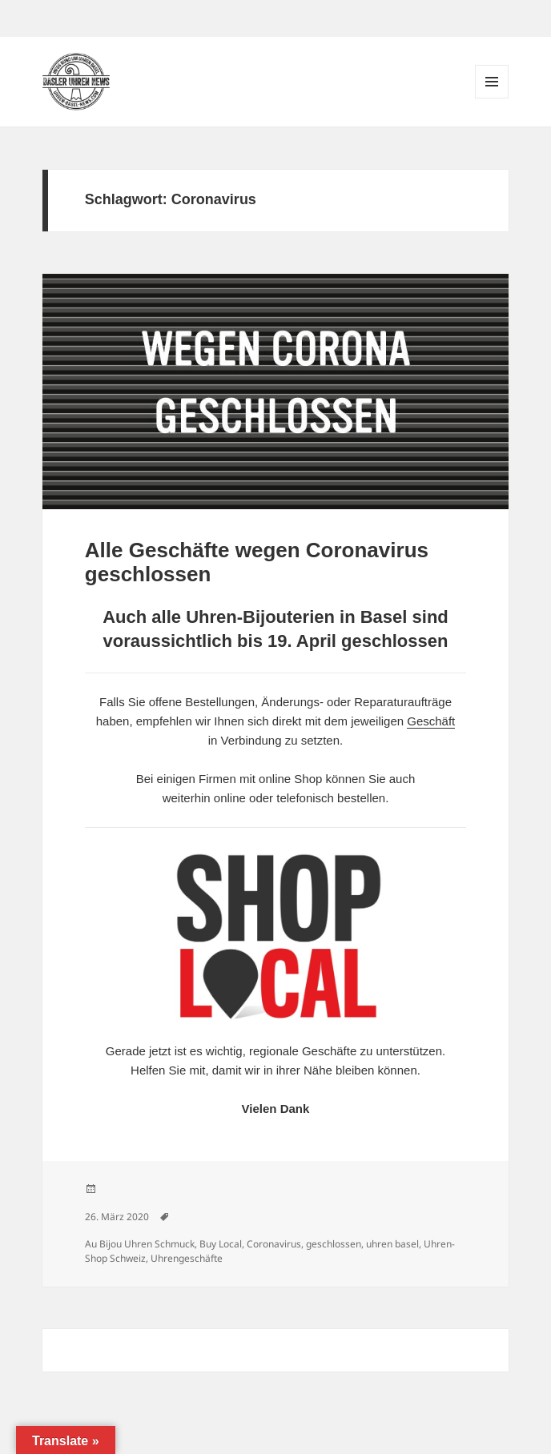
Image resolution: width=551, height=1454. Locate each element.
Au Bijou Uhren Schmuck (140, 1244)
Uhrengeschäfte (187, 1258)
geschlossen (333, 1244)
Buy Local (220, 1244)
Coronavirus (274, 1244)
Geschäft (431, 721)
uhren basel (392, 1244)
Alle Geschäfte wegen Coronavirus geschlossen (256, 562)
